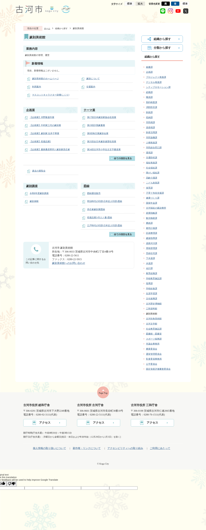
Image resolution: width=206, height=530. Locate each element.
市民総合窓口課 (154, 147)
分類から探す (162, 47)
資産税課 (150, 127)
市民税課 (150, 122)
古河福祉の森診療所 (156, 208)
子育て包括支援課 (155, 193)
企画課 (149, 72)
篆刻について (93, 78)
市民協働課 (151, 137)
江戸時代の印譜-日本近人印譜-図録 (104, 225)
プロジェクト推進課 (156, 77)
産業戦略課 (151, 213)
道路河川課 (151, 243)
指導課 (149, 283)
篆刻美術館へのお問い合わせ (68, 263)
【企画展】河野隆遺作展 (42, 117)
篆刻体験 (34, 201)
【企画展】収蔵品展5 (40, 141)
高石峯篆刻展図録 (96, 209)
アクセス (45, 422)
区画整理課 (151, 233)
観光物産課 (151, 218)
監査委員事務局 (154, 359)
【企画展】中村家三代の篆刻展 (45, 125)
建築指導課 (151, 238)
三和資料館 (151, 308)
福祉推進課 (151, 162)
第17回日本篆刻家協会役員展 (101, 117)
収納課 (149, 117)
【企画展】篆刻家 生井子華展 (44, 133)
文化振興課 (151, 298)
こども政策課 (152, 182)
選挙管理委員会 (154, 354)
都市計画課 (151, 228)
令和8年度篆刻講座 (39, 193)
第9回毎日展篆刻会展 (97, 133)
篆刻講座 (32, 186)
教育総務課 (151, 273)
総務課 (149, 92)
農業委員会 (151, 349)
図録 (86, 186)
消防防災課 (151, 107)
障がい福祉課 (152, 172)
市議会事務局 (152, 344)
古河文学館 (151, 323)
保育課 (149, 188)
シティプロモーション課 (158, 87)
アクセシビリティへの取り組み (125, 448)
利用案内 (36, 86)
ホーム (47, 28)
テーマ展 (89, 110)
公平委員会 (151, 364)
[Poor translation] (12, 483)
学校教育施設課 (154, 278)
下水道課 (150, 258)
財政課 (149, 112)
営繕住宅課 (151, 253)
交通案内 (90, 86)
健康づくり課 (152, 198)
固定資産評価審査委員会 (158, 369)
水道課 (149, 263)
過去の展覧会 (38, 170)
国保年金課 (151, 203)
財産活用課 (151, 132)
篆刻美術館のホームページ (45, 78)
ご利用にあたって (160, 448)
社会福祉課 (151, 167)
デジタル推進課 (154, 82)
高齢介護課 (151, 178)
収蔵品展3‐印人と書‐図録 (99, 217)
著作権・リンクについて (87, 448)
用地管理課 (151, 248)
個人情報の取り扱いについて (49, 448)
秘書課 (149, 67)
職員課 (149, 97)
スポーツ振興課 (154, 339)
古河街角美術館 (154, 318)
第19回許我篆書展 (96, 125)
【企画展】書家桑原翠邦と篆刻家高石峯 (50, 149)
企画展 (30, 110)
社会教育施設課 (154, 329)
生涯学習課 (151, 293)
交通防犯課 (151, 157)
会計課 (149, 268)
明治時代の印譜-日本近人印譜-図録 (104, 201)
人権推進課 (151, 142)
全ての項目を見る (123, 158)
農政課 (149, 223)
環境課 (149, 152)
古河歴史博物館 (154, 303)
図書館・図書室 (154, 333)
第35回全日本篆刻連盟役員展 (101, 141)
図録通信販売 (94, 193)
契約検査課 (151, 102)
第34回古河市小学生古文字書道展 (104, 149)
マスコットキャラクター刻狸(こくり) (50, 95)
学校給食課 (151, 288)
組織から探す (61, 28)
